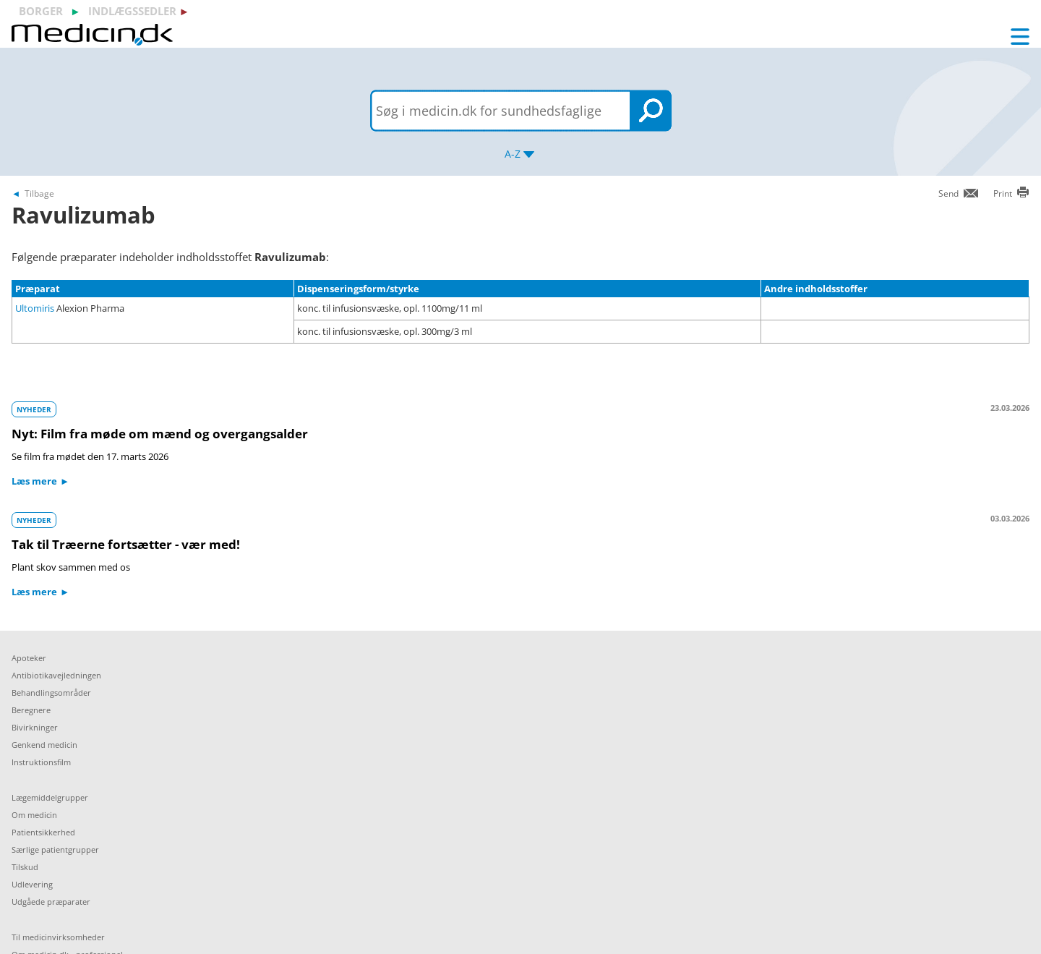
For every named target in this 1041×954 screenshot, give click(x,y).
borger (41, 11)
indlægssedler (132, 11)
